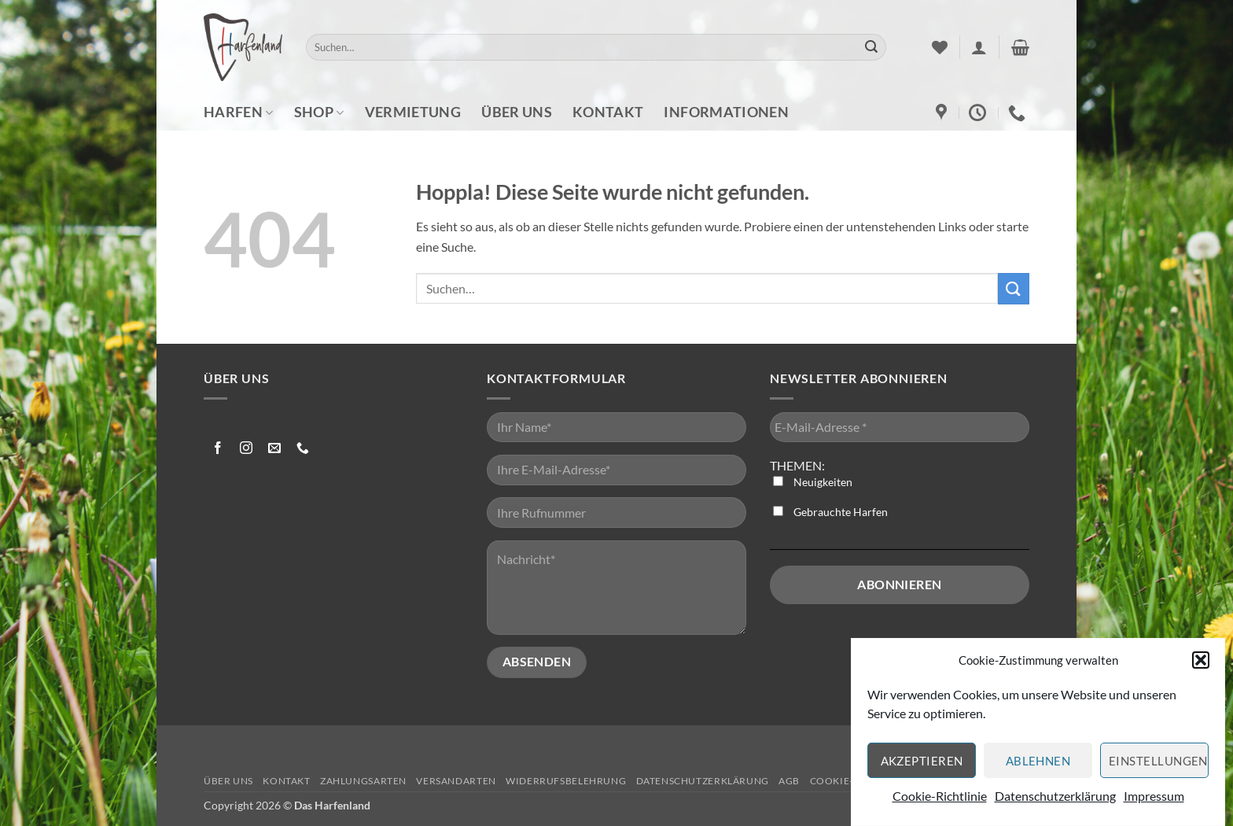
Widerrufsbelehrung (566, 781)
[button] (1201, 666)
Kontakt (607, 112)
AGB (789, 781)
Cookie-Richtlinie (940, 802)
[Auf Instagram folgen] (246, 449)
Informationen (726, 112)
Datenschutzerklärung (1055, 802)
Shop (319, 112)
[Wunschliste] (940, 47)
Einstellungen (1158, 767)
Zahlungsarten (363, 781)
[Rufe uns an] (303, 449)
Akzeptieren (922, 767)
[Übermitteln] (871, 47)
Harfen (239, 112)
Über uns (516, 112)
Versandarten (455, 781)
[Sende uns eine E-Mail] (275, 449)
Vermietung (413, 112)
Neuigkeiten (812, 482)
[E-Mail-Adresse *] (899, 427)
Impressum (1154, 802)
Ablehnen (1038, 767)
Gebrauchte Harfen (830, 511)
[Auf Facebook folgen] (218, 449)
